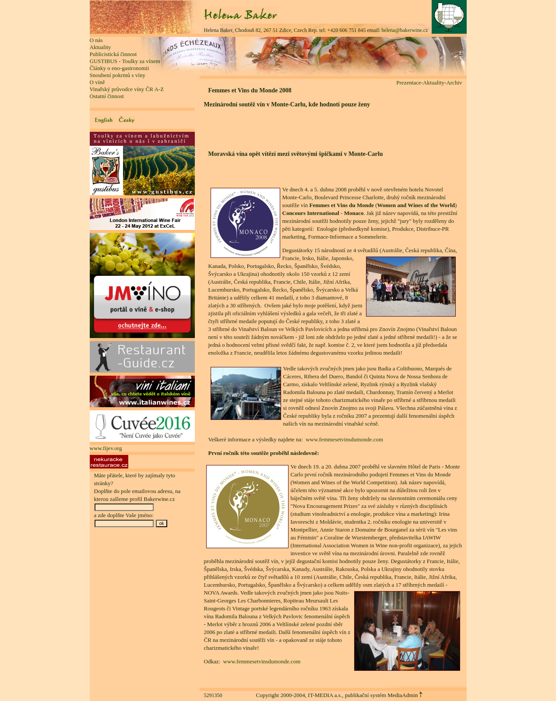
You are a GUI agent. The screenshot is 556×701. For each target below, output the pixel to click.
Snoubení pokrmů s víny (117, 75)
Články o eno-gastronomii (119, 68)
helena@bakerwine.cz (404, 30)
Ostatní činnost (107, 96)
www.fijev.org (106, 448)
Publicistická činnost (113, 54)
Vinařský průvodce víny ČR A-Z (127, 89)
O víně (97, 82)
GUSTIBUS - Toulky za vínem (125, 61)
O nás (96, 40)
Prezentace (408, 82)
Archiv (454, 82)
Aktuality (100, 47)
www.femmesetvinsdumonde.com (344, 439)
